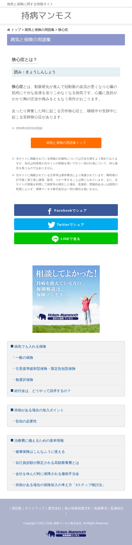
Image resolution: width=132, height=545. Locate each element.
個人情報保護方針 (77, 508)
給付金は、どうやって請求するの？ (42, 391)
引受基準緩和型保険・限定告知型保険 (46, 369)
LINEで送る (66, 239)
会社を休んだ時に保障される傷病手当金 (47, 474)
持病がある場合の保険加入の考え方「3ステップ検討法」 (61, 485)
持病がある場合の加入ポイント (39, 410)
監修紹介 (117, 508)
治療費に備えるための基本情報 (39, 440)
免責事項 (100, 508)
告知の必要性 (26, 421)
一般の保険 (24, 357)
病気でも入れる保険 (30, 346)
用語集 (17, 508)
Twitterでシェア (66, 225)
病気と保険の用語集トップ (66, 143)
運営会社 (54, 508)
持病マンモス (46, 15)
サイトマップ (35, 508)
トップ (14, 30)
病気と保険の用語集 (39, 30)
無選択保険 (24, 380)
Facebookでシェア (66, 211)
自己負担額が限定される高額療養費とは (47, 463)
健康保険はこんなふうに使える (40, 452)
